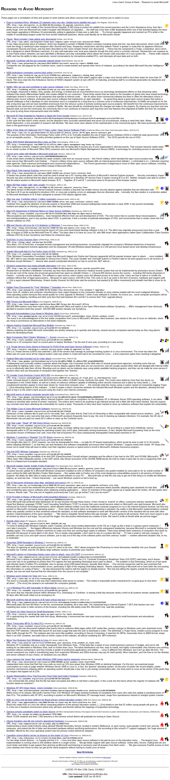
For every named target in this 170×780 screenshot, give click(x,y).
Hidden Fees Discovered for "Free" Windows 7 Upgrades (33, 287)
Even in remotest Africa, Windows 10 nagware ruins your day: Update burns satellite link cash (51, 22)
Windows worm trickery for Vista (21, 576)
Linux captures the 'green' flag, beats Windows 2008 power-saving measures (43, 659)
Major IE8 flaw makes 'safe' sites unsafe (25, 185)
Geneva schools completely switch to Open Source (30, 712)
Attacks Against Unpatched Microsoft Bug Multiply (30, 325)
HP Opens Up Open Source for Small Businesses (30, 611)
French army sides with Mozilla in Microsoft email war (32, 154)
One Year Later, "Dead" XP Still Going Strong (28, 423)
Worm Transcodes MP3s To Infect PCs (25, 623)
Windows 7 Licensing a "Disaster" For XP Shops (29, 437)
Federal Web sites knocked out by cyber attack (28, 358)
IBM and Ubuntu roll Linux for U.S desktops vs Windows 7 (34, 225)
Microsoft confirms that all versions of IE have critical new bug (36, 600)
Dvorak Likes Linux (15, 521)
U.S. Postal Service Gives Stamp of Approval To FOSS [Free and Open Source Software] (49, 347)
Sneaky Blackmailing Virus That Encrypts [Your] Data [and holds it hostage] (42, 676)
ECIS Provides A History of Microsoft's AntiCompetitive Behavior (37, 497)
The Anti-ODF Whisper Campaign (22, 451)
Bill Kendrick (107, 757)
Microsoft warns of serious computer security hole (30, 394)
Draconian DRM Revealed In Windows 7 (25, 542)
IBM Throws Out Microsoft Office (22, 302)
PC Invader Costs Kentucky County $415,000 (28, 375)
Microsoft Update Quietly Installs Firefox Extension (30, 466)
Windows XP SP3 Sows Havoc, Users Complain (29, 688)
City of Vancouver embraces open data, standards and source (36, 483)
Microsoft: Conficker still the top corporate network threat (33, 61)
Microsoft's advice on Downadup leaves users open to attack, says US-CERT (43, 554)
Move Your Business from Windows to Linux (27, 640)
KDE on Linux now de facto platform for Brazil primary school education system (44, 700)
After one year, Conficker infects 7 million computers (31, 199)
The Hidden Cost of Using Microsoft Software (28, 409)
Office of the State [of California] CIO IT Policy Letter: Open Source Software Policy (46, 130)
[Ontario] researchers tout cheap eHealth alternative (31, 266)
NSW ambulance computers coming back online (29, 72)
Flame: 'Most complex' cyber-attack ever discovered (31, 39)
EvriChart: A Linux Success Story (22, 239)
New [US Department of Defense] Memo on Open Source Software (38, 211)
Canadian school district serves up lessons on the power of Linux (37, 735)
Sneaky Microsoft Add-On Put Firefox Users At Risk (31, 251)
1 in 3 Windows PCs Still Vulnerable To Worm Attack (31, 588)
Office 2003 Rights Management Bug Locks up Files (31, 142)
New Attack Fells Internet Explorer (22, 170)
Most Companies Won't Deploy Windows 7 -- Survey (31, 337)
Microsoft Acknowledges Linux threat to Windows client (32, 313)
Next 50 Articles (85, 752)
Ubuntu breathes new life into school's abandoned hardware (35, 721)
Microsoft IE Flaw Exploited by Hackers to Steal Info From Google (37, 116)
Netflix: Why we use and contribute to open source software (35, 87)
